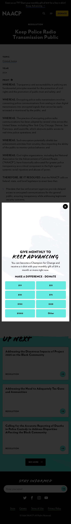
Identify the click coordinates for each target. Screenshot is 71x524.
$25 (51, 285)
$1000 (20, 313)
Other (51, 313)
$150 (20, 304)
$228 (51, 304)
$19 (20, 285)
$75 (51, 294)
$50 (20, 294)
